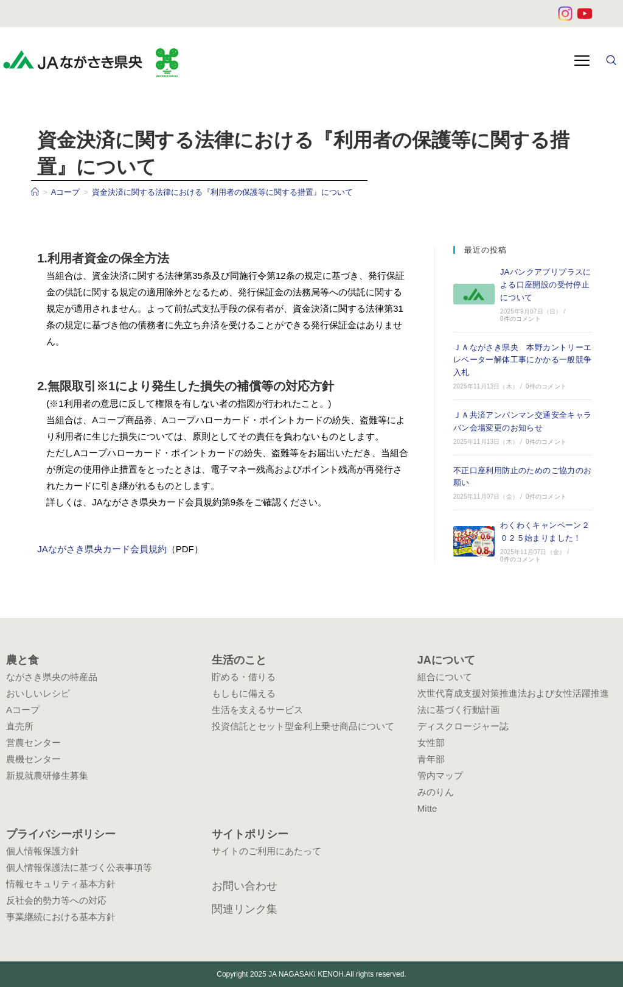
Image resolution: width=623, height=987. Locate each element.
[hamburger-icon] (582, 62)
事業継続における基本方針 (61, 916)
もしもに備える (244, 693)
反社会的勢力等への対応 (56, 900)
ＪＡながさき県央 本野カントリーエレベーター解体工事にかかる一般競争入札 (522, 360)
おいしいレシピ (38, 693)
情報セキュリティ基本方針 (61, 884)
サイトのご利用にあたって (266, 851)
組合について (444, 677)
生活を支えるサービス (257, 709)
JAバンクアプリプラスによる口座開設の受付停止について (545, 284)
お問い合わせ (244, 886)
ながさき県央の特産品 (51, 677)
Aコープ (23, 709)
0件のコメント (520, 318)
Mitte (427, 808)
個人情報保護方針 (42, 851)
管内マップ (440, 775)
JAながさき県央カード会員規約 (102, 549)
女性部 (431, 742)
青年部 (431, 759)
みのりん (435, 792)
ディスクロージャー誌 (463, 726)
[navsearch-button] (611, 61)
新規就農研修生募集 (47, 775)
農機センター (33, 759)
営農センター (33, 742)
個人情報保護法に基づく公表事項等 (79, 867)
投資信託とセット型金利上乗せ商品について (303, 726)
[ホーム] (35, 192)
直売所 (19, 726)
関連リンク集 (244, 909)
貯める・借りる (244, 677)
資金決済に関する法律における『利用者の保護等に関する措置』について (222, 192)
